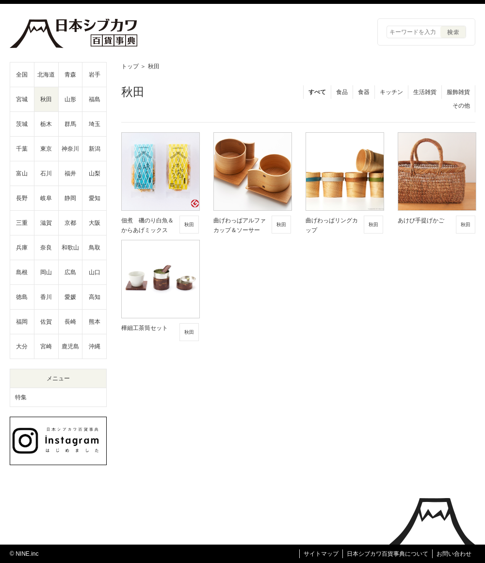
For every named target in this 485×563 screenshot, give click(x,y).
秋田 (46, 99)
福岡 (22, 321)
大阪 (94, 222)
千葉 (22, 148)
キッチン (391, 92)
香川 (46, 297)
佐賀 (46, 321)
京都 (70, 222)
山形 (70, 99)
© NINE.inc (24, 553)
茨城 (22, 124)
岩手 (94, 74)
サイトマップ (321, 553)
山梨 (94, 173)
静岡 (70, 198)
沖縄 (94, 346)
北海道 (46, 74)
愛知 (94, 198)
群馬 (70, 124)
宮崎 (46, 346)
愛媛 (70, 297)
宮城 (22, 99)
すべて (317, 92)
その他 (461, 105)
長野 (22, 198)
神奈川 (70, 148)
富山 (22, 173)
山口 (94, 272)
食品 (342, 92)
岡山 (46, 272)
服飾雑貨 (458, 92)
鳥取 (94, 247)
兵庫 (22, 247)
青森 (70, 74)
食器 (364, 92)
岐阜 (46, 198)
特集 (21, 397)
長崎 (70, 321)
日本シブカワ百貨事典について (387, 553)
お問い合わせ (453, 553)
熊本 (94, 321)
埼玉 (94, 124)
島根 (22, 272)
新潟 (94, 148)
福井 (70, 173)
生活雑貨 (424, 92)
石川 (46, 173)
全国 (22, 74)
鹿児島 (70, 346)
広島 (70, 272)
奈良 (46, 247)
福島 (94, 99)
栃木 (46, 124)
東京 (46, 148)
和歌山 (70, 247)
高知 (94, 297)
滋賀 (46, 222)
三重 (22, 222)
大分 (22, 346)
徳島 (22, 297)
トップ (130, 66)
